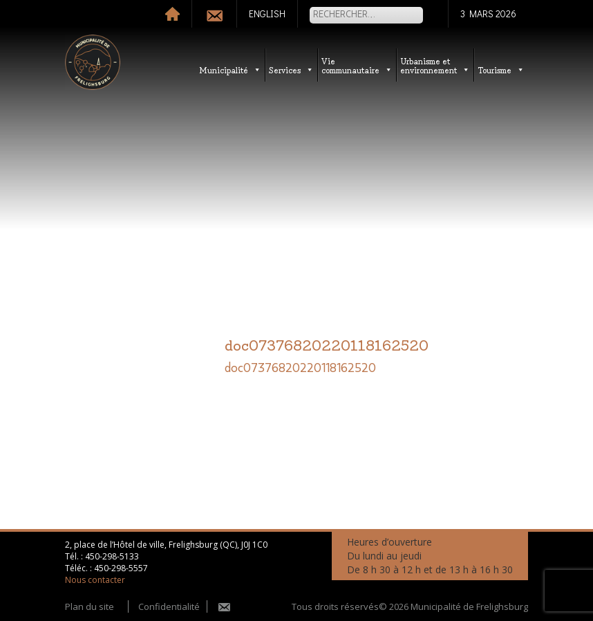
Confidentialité (169, 606)
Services (291, 69)
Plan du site (89, 606)
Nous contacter (95, 580)
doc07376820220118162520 (300, 368)
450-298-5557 (121, 568)
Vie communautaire (357, 65)
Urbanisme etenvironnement (435, 65)
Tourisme (501, 69)
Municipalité (230, 69)
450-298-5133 (112, 556)
